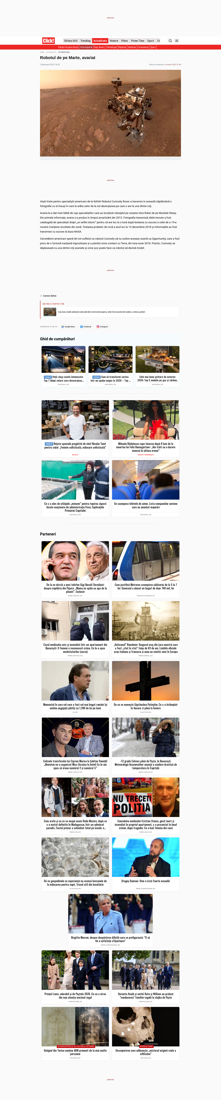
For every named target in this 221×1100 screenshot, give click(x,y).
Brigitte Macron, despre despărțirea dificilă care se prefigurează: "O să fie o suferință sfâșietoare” (110, 939)
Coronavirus (143, 47)
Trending (85, 41)
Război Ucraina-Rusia (68, 47)
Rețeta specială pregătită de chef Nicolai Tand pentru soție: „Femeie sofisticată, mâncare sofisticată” (75, 445)
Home (42, 52)
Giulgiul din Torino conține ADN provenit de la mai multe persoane (75, 1052)
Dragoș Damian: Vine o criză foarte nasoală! (145, 881)
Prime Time (137, 41)
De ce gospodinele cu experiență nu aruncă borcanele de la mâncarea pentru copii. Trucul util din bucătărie (75, 882)
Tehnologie (111, 47)
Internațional (86, 47)
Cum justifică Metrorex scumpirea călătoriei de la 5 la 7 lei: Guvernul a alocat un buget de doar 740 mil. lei (146, 586)
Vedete (114, 41)
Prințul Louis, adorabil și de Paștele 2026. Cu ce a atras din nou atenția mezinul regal (75, 995)
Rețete (75, 455)
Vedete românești (146, 455)
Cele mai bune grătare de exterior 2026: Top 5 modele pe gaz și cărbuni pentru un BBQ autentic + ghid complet (157, 378)
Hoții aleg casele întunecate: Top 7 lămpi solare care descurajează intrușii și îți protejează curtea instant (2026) (63, 378)
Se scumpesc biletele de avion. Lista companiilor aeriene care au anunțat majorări (145, 505)
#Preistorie (146, 1046)
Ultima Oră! (71, 41)
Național (122, 47)
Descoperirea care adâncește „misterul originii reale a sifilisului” (146, 1052)
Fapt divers (99, 47)
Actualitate (100, 41)
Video (124, 41)
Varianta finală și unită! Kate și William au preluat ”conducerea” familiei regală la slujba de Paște (146, 995)
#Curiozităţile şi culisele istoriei (76, 1046)
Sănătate (132, 47)
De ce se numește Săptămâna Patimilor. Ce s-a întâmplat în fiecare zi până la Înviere (146, 706)
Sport (150, 41)
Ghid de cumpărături (57, 339)
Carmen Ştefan (49, 296)
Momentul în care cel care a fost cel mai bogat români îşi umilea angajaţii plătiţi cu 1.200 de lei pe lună (75, 706)
